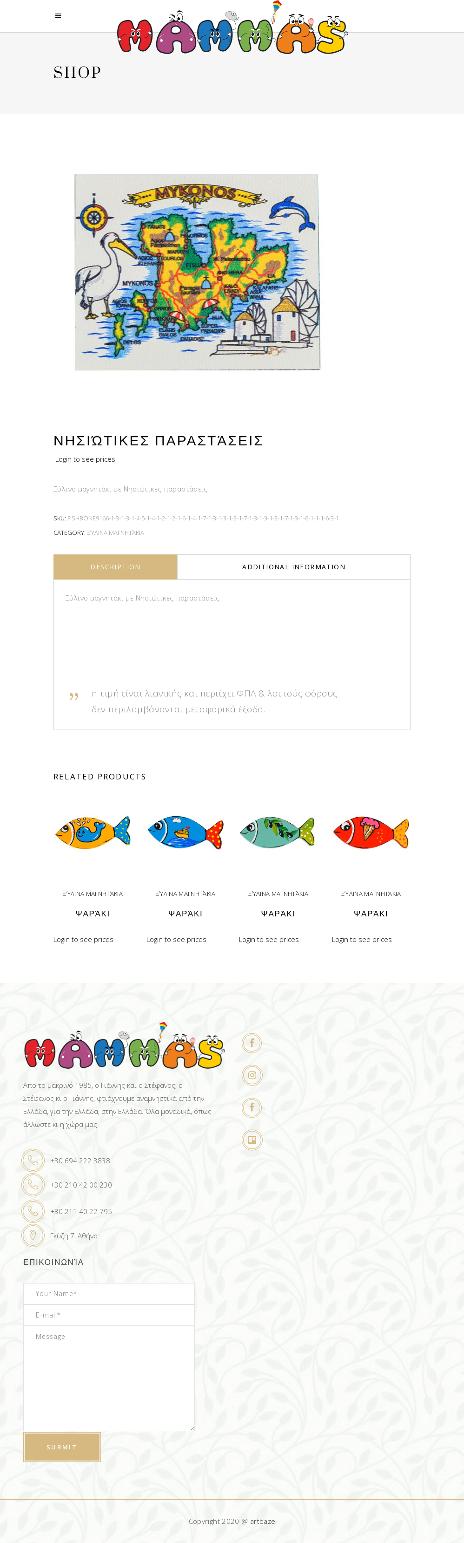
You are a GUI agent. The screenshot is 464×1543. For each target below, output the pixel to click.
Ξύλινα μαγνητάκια (115, 532)
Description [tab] (115, 566)
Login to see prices (85, 459)
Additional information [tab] (293, 566)
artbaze (263, 1521)
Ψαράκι (93, 913)
